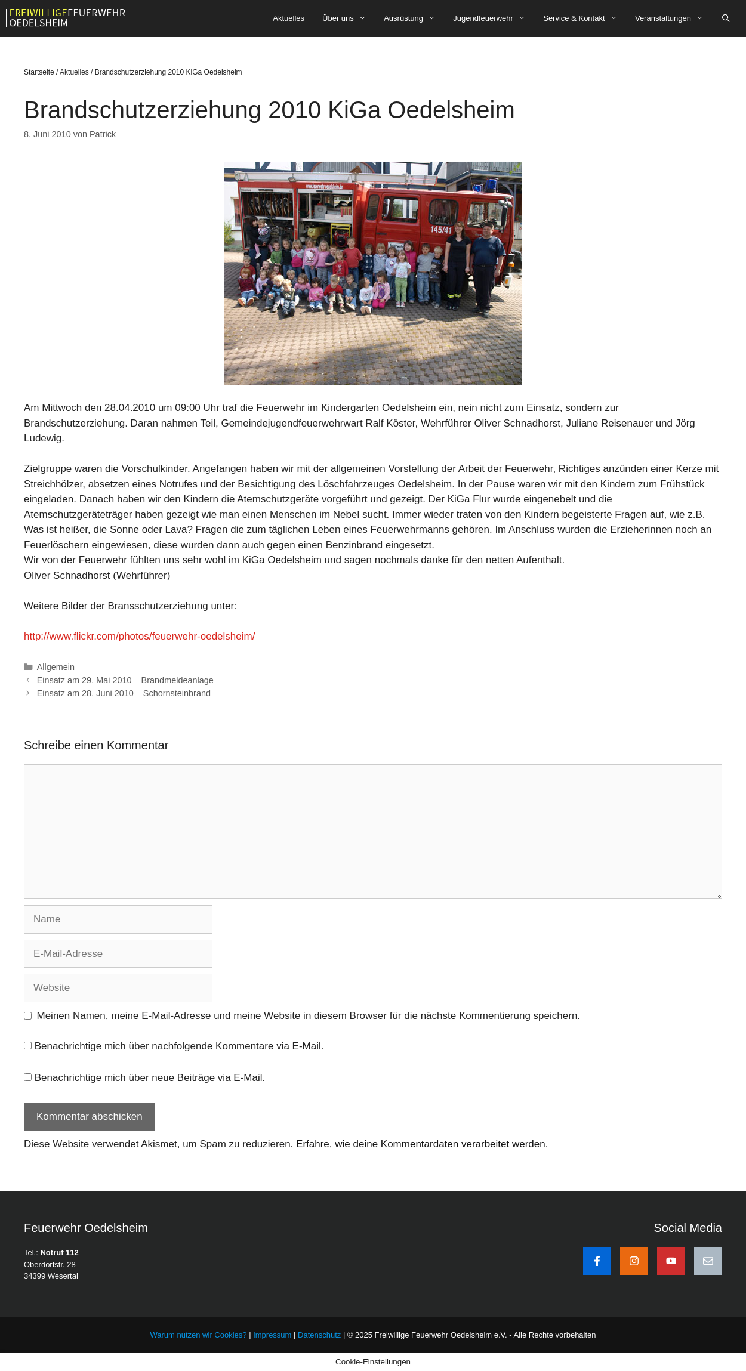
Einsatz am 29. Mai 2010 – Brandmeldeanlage (125, 680)
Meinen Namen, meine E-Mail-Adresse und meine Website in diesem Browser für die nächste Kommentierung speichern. (309, 1015)
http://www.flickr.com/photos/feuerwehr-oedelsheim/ (139, 636)
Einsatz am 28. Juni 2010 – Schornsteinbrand (124, 693)
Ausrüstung (414, 18)
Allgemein (56, 667)
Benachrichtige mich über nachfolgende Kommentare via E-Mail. (179, 1046)
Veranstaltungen (673, 18)
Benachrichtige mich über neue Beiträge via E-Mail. (150, 1077)
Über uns (348, 18)
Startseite (39, 72)
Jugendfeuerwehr (493, 18)
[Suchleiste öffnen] (726, 18)
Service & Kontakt (584, 18)
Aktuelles (288, 18)
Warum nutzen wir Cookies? (198, 1334)
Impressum (273, 1334)
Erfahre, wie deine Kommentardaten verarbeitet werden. (422, 1144)
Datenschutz (319, 1334)
